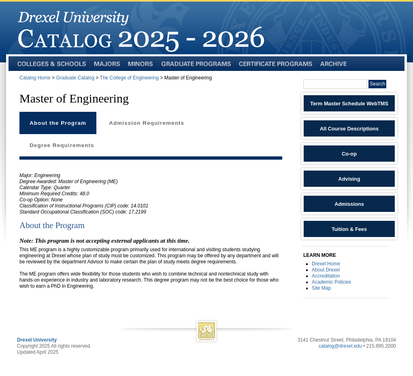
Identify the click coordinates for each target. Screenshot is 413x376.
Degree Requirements (62, 145)
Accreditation (326, 276)
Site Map (321, 288)
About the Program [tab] (58, 123)
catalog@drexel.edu (340, 346)
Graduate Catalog (75, 78)
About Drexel (326, 270)
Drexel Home (326, 264)
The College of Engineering (129, 78)
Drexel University (37, 340)
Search (377, 84)
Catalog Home (35, 78)
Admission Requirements (146, 123)
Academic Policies (331, 282)
